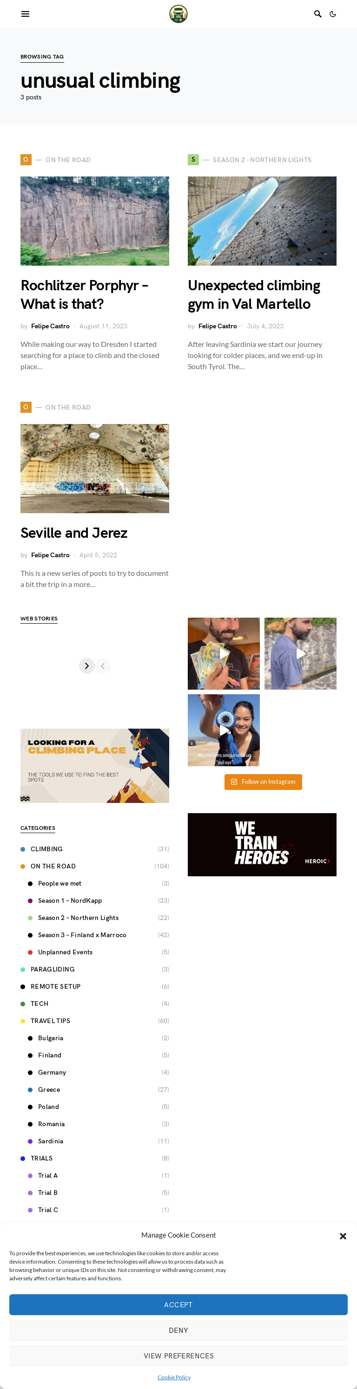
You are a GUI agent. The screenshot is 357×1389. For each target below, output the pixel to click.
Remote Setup (50, 987)
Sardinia (46, 1141)
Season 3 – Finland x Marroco (77, 935)
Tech (34, 1004)
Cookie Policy (174, 1377)
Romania (46, 1124)
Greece (44, 1090)
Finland (44, 1055)
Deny (179, 1330)
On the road (48, 866)
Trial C (43, 1210)
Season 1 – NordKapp (65, 901)
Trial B (43, 1193)
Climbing (41, 849)
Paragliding (47, 969)
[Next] (161, 666)
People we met (55, 883)
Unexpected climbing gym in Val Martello (254, 295)
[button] (343, 1234)
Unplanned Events (60, 952)
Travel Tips (45, 1021)
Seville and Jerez (73, 533)
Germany (47, 1072)
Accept (178, 1305)
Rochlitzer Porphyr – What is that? (83, 295)
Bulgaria (46, 1038)
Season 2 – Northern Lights (73, 918)
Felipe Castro (50, 326)
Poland (43, 1107)
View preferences (178, 1356)
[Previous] (28, 666)
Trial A (43, 1176)
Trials (36, 1158)
